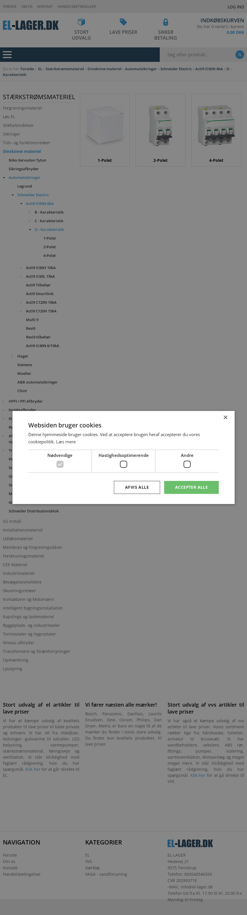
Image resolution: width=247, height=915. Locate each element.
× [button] (225, 418)
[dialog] (123, 457)
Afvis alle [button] (137, 487)
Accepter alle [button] (191, 487)
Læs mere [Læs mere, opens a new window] (66, 441)
